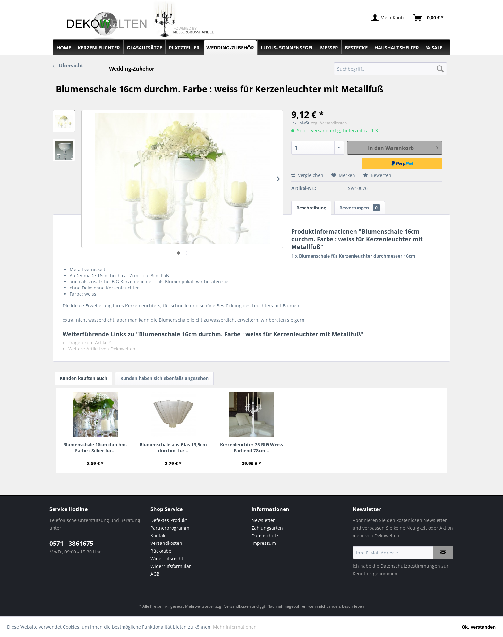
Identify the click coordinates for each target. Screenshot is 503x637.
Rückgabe (160, 551)
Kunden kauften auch (83, 378)
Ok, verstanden (479, 627)
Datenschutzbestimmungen (410, 566)
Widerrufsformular (170, 566)
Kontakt (158, 536)
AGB (154, 574)
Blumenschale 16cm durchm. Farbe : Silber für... (95, 447)
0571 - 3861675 (71, 543)
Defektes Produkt (168, 520)
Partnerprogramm (169, 528)
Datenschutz (265, 536)
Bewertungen (359, 207)
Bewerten (377, 175)
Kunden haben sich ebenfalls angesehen (164, 378)
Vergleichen (307, 175)
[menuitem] (390, 68)
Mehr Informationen (235, 627)
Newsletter (263, 520)
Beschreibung (311, 208)
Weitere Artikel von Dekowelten (99, 349)
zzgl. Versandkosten (329, 123)
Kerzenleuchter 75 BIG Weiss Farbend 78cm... (251, 447)
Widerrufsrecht (166, 558)
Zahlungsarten (267, 528)
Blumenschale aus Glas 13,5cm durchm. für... (173, 447)
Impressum (264, 543)
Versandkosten (166, 543)
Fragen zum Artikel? (87, 343)
